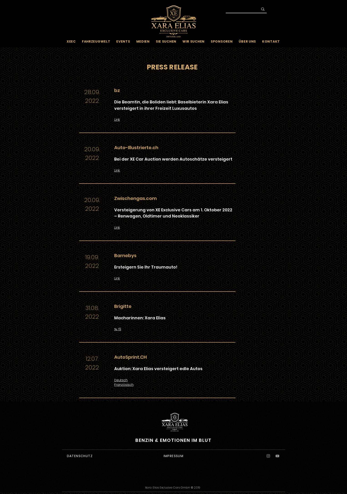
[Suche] (238, 9)
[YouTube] (277, 456)
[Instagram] (268, 456)
